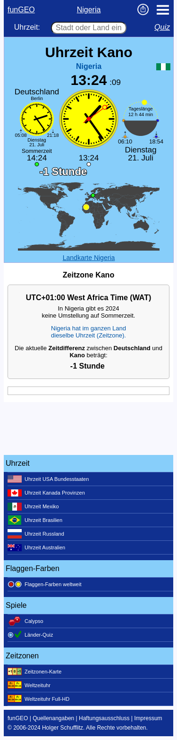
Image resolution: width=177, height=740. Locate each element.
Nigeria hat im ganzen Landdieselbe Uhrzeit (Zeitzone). (88, 332)
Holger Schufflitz (62, 727)
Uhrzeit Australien (36, 547)
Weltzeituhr (29, 685)
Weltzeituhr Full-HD (38, 699)
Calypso (25, 621)
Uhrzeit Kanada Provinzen (46, 493)
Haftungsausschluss (104, 718)
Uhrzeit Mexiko (33, 506)
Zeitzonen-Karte (34, 671)
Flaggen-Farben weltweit (44, 584)
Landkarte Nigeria (89, 257)
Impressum (148, 718)
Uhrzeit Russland (36, 534)
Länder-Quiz (30, 635)
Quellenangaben (53, 718)
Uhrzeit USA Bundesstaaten (48, 479)
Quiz (162, 27)
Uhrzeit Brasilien (35, 520)
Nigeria (89, 10)
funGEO (21, 10)
